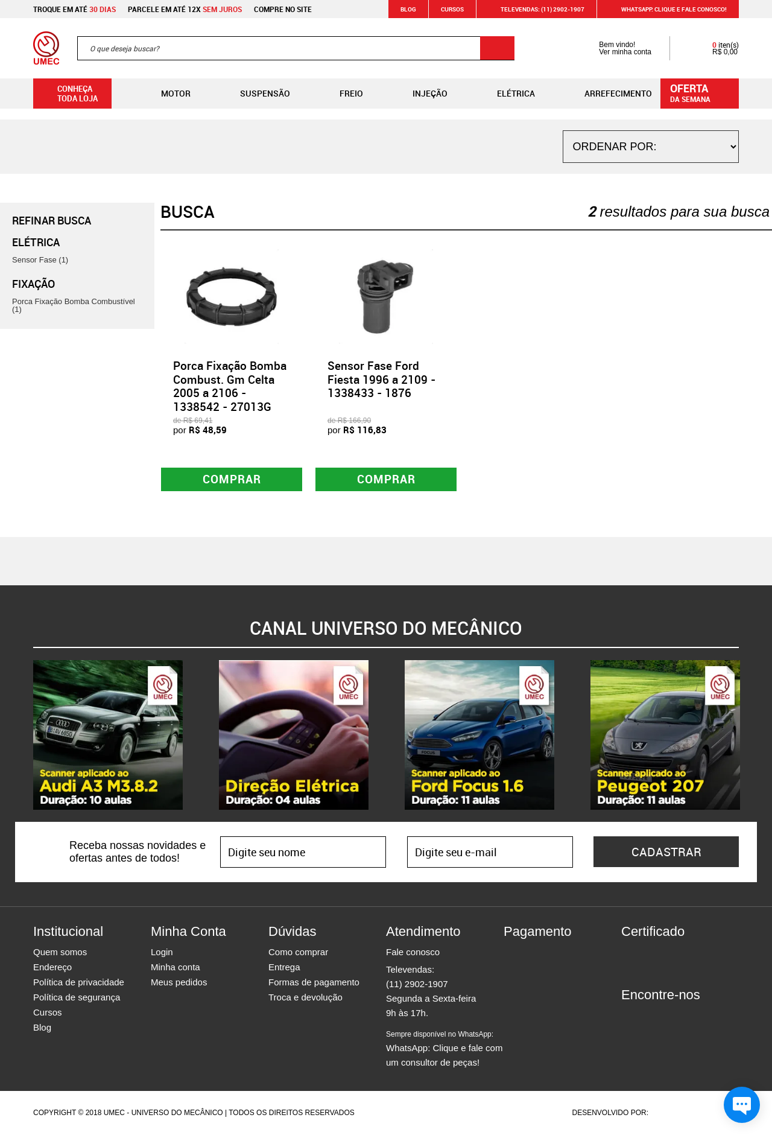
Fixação (33, 283)
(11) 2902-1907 (417, 984)
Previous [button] (24, 735)
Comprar (232, 479)
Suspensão (255, 93)
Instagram (651, 1017)
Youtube (694, 1017)
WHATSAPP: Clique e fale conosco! (667, 9)
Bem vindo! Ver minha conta (613, 48)
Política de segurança (76, 998)
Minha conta (175, 967)
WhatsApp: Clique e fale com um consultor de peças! (444, 1049)
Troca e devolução (305, 998)
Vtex (715, 1113)
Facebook (630, 1017)
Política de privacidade (78, 983)
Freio (341, 93)
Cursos (452, 9)
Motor (166, 93)
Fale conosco (413, 952)
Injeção (420, 93)
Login (162, 952)
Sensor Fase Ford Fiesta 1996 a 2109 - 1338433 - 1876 (381, 379)
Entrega (284, 967)
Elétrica (506, 93)
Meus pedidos (179, 983)
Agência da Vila (671, 1113)
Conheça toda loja (68, 93)
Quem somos (60, 952)
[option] (108, 735)
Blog (408, 9)
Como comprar (298, 952)
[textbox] (295, 48)
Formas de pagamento (313, 983)
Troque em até (74, 9)
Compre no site (283, 9)
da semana (701, 92)
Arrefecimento (608, 93)
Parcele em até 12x (185, 9)
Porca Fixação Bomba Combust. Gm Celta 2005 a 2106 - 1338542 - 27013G (229, 386)
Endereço (52, 967)
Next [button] (748, 735)
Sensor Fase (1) (40, 259)
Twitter (672, 1017)
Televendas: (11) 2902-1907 (535, 9)
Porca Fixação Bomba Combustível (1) (73, 305)
